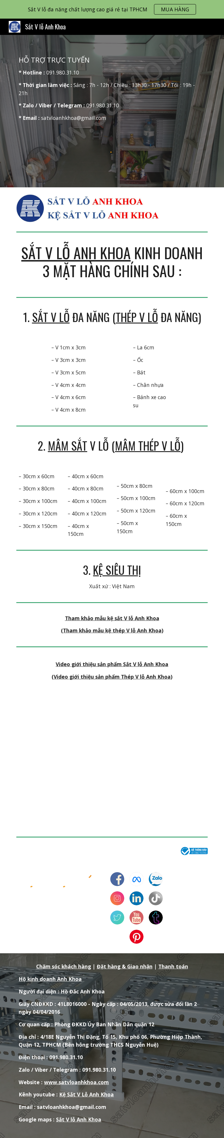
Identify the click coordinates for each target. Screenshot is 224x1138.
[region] (112, 9)
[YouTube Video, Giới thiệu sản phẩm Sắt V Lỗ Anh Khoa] (111, 756)
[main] (111, 88)
